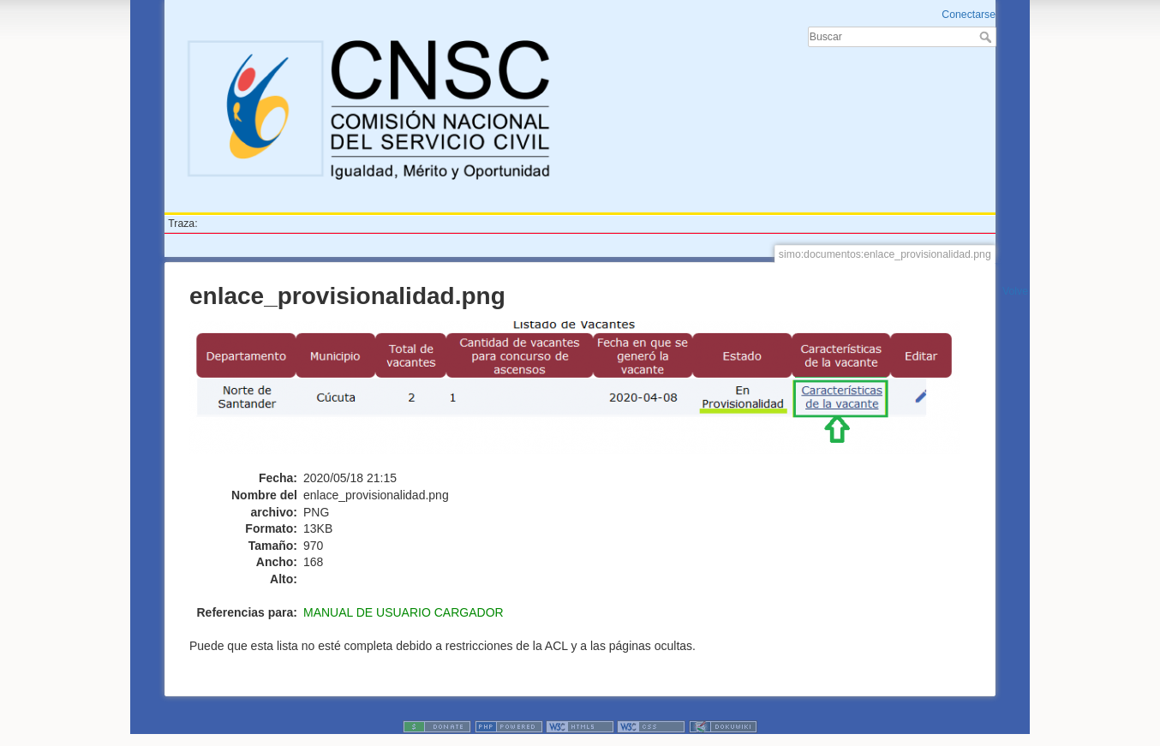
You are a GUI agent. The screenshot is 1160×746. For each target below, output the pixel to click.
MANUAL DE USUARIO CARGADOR (403, 612)
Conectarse (969, 15)
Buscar (987, 37)
